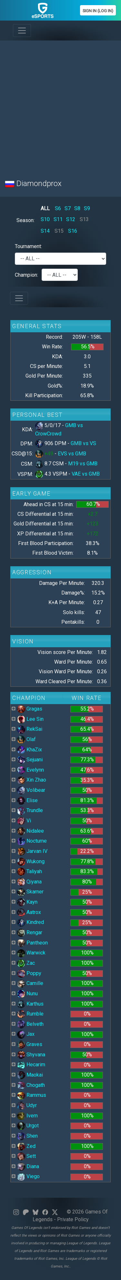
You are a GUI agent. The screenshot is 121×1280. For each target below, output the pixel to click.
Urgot (28, 1126)
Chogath (31, 1085)
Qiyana (29, 882)
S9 (87, 208)
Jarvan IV (32, 851)
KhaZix (29, 750)
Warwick (31, 953)
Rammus (31, 1095)
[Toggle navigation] (22, 30)
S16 (72, 231)
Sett (26, 1156)
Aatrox (29, 912)
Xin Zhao (31, 780)
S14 (45, 231)
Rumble (30, 1014)
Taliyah (29, 871)
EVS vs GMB (72, 454)
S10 (45, 219)
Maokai (30, 1075)
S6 (58, 208)
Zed (26, 1146)
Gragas (29, 709)
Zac (26, 963)
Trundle (30, 810)
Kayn (27, 902)
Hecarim (31, 1064)
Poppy (29, 973)
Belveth (30, 1024)
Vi (24, 821)
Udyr (27, 1105)
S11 (58, 219)
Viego (28, 1176)
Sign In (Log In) (98, 10)
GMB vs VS (83, 443)
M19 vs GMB (82, 464)
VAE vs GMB (86, 474)
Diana (28, 1166)
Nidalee (30, 831)
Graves (29, 1044)
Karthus (30, 1004)
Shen (27, 1136)
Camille (30, 983)
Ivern (27, 1116)
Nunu (27, 993)
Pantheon (32, 943)
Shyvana (31, 1055)
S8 (77, 208)
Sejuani (30, 759)
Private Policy (73, 1219)
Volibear (31, 790)
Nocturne (32, 841)
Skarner (30, 892)
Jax (26, 1034)
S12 (70, 219)
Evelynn (30, 770)
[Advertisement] (60, 106)
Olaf (26, 739)
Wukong (31, 861)
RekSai (29, 729)
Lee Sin (30, 719)
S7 (68, 208)
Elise (27, 800)
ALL (45, 208)
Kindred (30, 922)
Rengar (29, 932)
